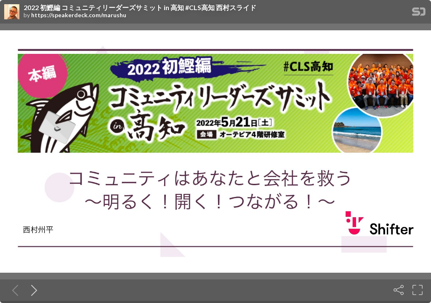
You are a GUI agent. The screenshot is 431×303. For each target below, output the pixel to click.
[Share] (398, 290)
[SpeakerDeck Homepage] (419, 13)
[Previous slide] (13, 290)
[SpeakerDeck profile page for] (11, 12)
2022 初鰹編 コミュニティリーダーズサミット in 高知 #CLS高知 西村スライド (140, 7)
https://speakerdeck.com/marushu (78, 15)
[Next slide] (32, 290)
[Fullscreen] (417, 290)
